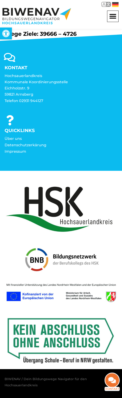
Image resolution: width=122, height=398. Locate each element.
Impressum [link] (15, 151)
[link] (6, 33)
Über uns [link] (13, 138)
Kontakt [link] (112, 391)
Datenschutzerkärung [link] (25, 145)
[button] (113, 16)
